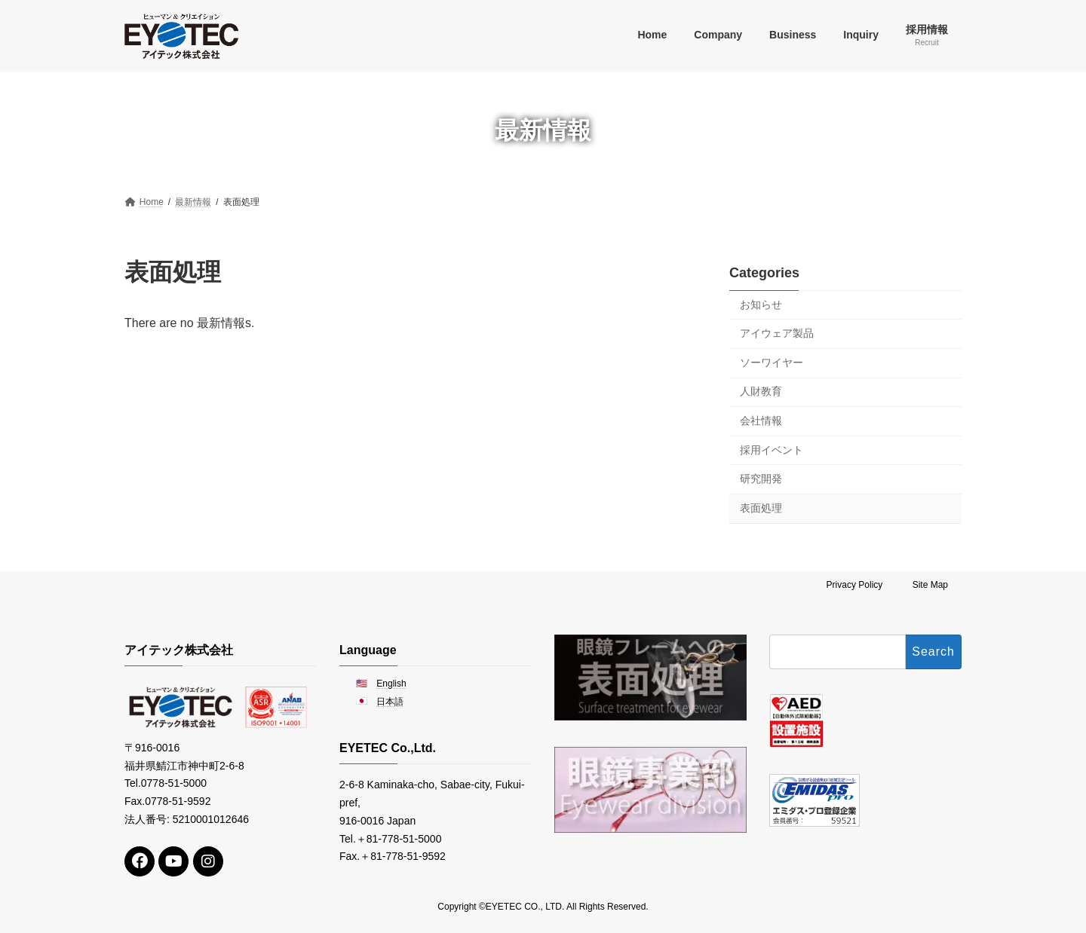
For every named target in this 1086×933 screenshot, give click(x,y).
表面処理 (761, 507)
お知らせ (761, 304)
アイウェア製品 (777, 333)
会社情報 (761, 420)
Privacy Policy (855, 585)
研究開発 (761, 479)
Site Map (930, 585)
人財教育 (761, 391)
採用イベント (771, 449)
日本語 (389, 702)
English (391, 683)
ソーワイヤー (771, 362)
